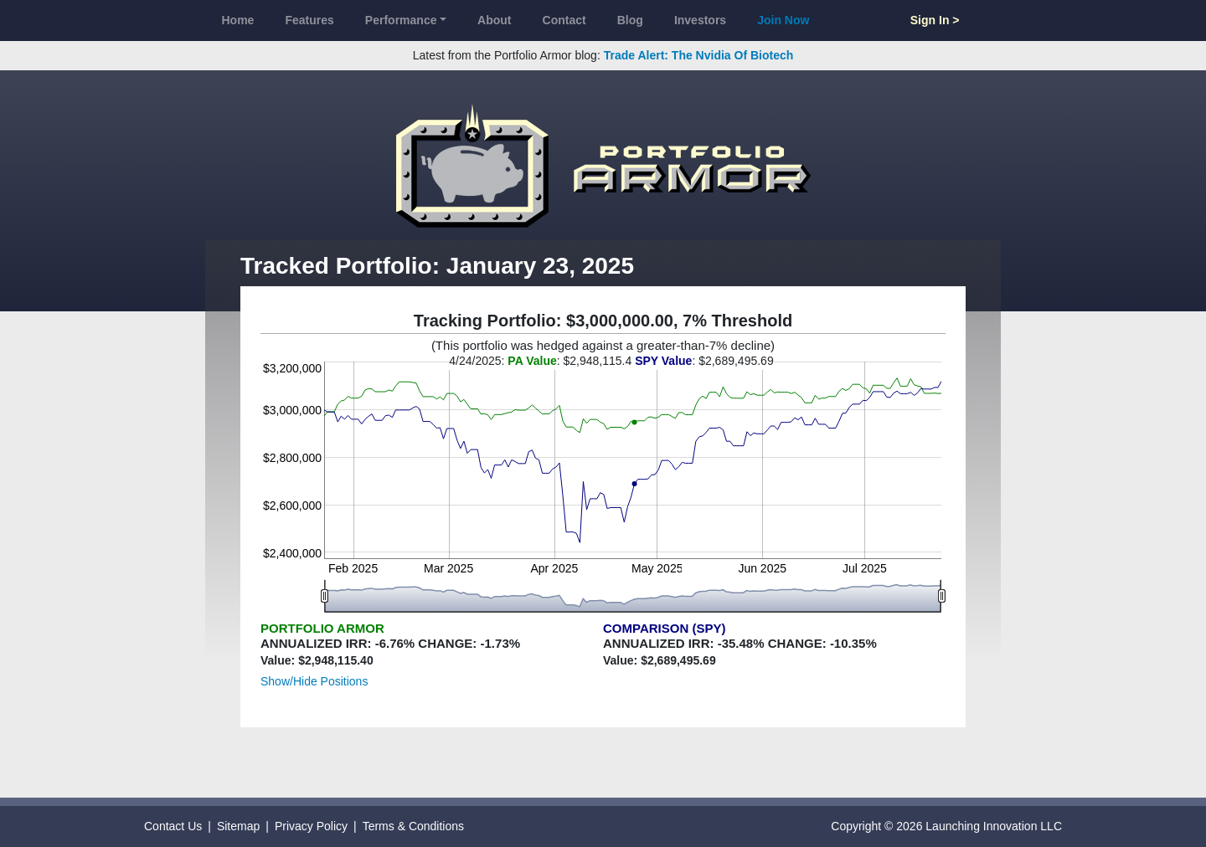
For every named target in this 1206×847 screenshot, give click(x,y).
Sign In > (935, 20)
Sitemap (238, 826)
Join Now (783, 20)
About (494, 20)
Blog (630, 20)
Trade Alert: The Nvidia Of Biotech (699, 55)
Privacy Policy (311, 826)
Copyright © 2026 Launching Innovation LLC (946, 826)
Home (238, 20)
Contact (564, 20)
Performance (401, 20)
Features (309, 20)
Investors (700, 20)
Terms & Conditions (413, 826)
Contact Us (173, 826)
